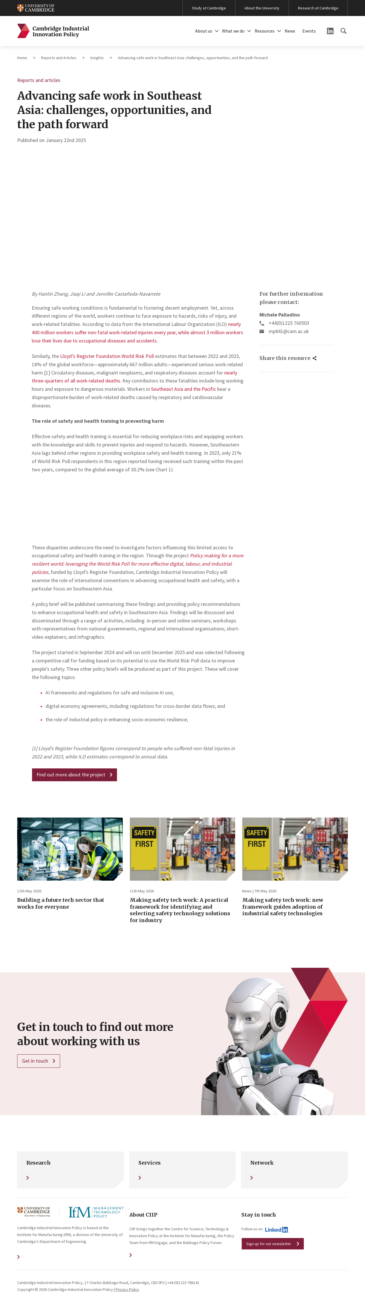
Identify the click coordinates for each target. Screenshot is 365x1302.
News (290, 31)
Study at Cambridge (209, 8)
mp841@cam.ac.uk (289, 331)
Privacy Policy (127, 1289)
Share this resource (284, 358)
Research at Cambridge (318, 8)
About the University (262, 8)
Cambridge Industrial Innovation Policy (53, 31)
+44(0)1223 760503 (289, 323)
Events (309, 31)
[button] (217, 31)
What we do (233, 31)
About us (203, 31)
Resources (265, 31)
